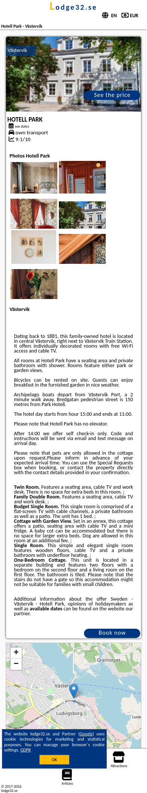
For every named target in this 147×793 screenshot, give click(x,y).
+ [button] (16, 653)
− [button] (16, 664)
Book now (112, 632)
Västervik (17, 50)
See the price (112, 94)
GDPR (25, 750)
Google (86, 733)
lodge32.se (73, 7)
